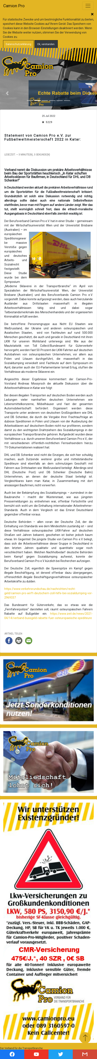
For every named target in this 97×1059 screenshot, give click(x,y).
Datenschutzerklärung (18, 44)
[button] (7, 93)
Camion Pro (14, 5)
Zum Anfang (85, 1037)
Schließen (92, 14)
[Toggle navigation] (88, 6)
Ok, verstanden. (46, 44)
